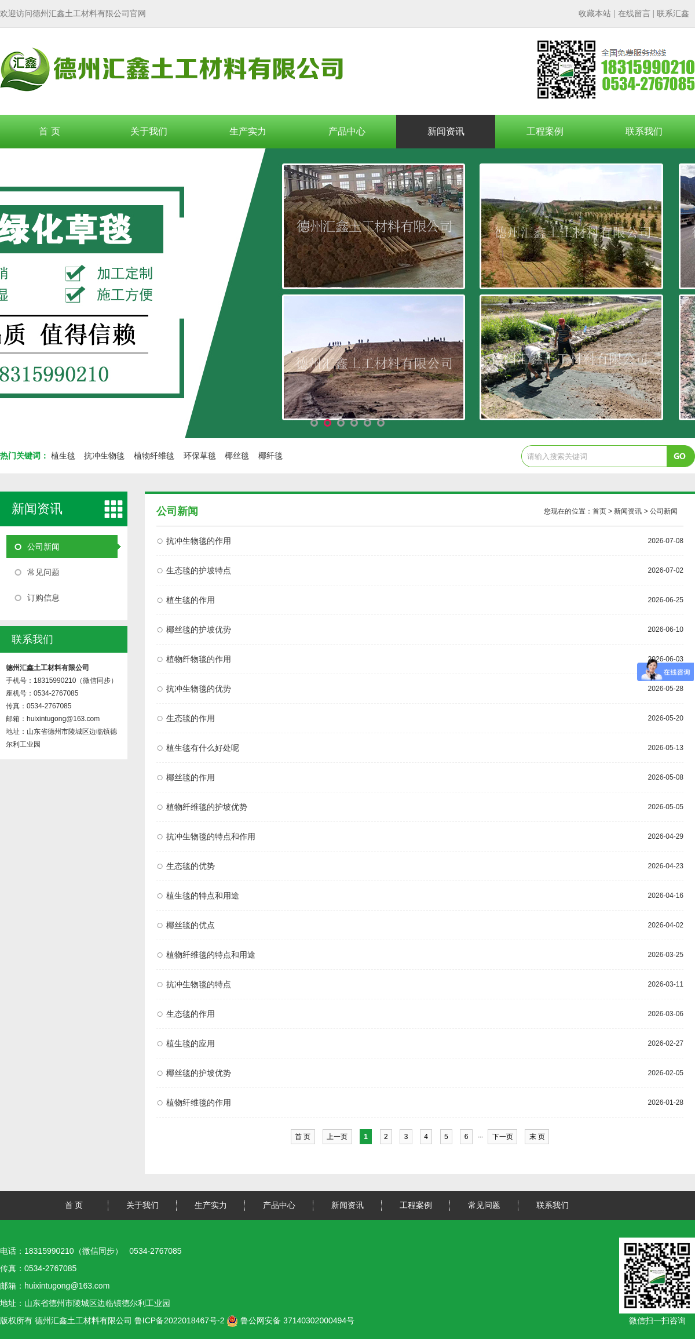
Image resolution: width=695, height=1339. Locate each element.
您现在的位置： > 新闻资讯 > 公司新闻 (611, 511)
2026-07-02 (665, 570)
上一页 (337, 1137)
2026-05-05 (665, 807)
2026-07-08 (665, 541)
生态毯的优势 (190, 866)
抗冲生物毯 (104, 455)
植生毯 (63, 455)
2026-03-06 (665, 1014)
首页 (599, 511)
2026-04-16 (665, 896)
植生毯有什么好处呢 (202, 747)
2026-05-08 (665, 777)
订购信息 (43, 597)
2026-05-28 (665, 689)
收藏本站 (595, 13)
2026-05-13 (665, 748)
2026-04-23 (665, 866)
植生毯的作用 (190, 600)
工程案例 (545, 131)
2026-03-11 (665, 984)
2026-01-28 (665, 1102)
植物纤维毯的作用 (198, 1102)
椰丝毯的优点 (190, 925)
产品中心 (346, 131)
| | (634, 13)
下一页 (502, 1137)
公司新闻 (43, 546)
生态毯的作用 (190, 718)
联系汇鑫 (673, 13)
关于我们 (148, 131)
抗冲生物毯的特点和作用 (210, 836)
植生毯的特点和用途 (202, 895)
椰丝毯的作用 (190, 777)
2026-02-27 (665, 1043)
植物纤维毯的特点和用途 (210, 954)
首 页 (49, 131)
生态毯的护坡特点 (198, 570)
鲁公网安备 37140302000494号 (290, 1320)
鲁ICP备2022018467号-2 (179, 1320)
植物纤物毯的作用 (198, 659)
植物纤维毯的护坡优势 (206, 807)
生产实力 (247, 131)
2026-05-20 (665, 718)
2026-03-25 (665, 955)
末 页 (537, 1137)
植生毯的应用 (190, 1043)
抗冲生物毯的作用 (198, 540)
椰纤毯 (270, 455)
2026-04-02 (665, 925)
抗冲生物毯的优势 (198, 688)
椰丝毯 (237, 455)
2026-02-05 (665, 1073)
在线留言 (634, 13)
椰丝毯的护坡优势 (198, 629)
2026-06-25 (665, 600)
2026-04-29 (665, 836)
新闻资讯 (445, 131)
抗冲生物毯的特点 (198, 984)
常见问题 (43, 572)
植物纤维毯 (154, 455)
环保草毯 (200, 455)
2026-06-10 (665, 629)
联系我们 (644, 131)
